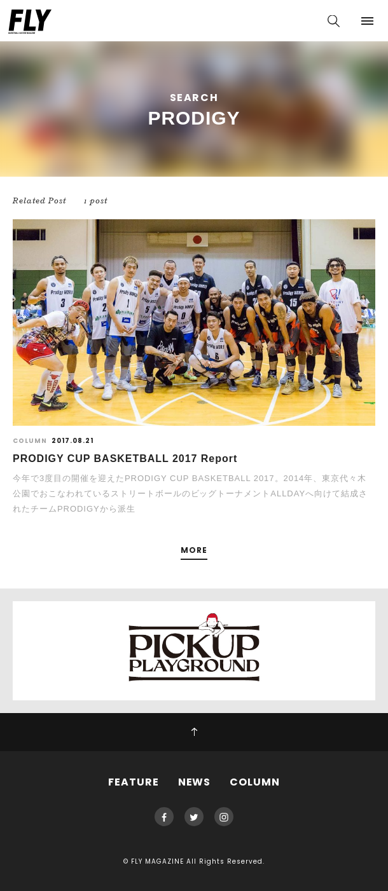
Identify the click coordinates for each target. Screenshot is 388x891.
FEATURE (133, 782)
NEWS (194, 782)
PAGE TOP (194, 732)
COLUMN (255, 782)
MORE (194, 550)
